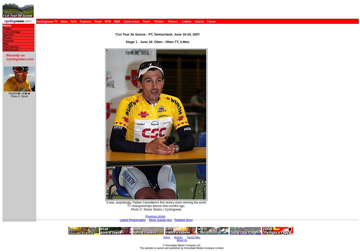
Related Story (183, 220)
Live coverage (12, 31)
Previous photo (156, 216)
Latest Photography (133, 220)
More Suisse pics (160, 220)
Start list (9, 35)
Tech (73, 21)
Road (98, 21)
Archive (178, 237)
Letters (187, 21)
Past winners (11, 47)
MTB (108, 21)
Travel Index (193, 237)
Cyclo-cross (132, 21)
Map (6, 43)
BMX (117, 21)
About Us (182, 240)
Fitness (173, 21)
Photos (159, 21)
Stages (8, 29)
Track (146, 21)
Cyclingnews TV (47, 21)
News (64, 21)
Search (199, 21)
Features (86, 21)
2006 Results (11, 49)
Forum (211, 21)
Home (7, 25)
